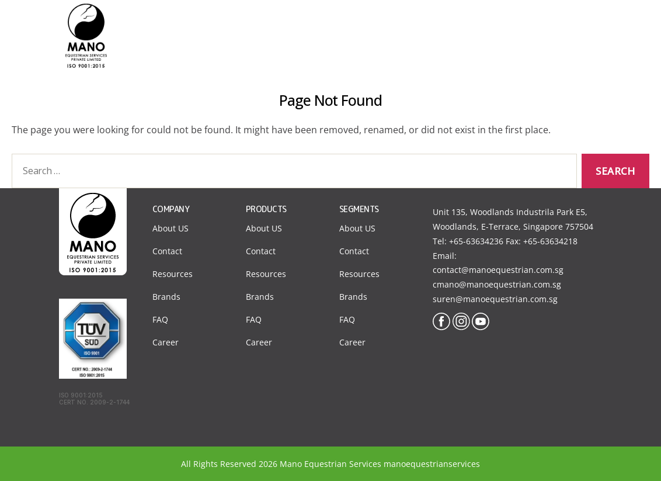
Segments (399, 22)
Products (463, 22)
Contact (522, 22)
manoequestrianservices (432, 463)
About (341, 22)
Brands (166, 296)
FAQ (160, 319)
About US (170, 228)
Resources (172, 273)
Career (165, 342)
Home (292, 22)
